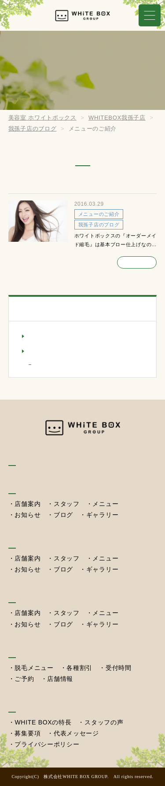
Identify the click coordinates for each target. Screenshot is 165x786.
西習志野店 (26, 594)
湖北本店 (23, 540)
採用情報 (23, 703)
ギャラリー (102, 514)
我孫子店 (23, 485)
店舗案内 (27, 503)
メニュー (105, 503)
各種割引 (79, 667)
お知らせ (27, 514)
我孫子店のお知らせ (60, 335)
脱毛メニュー (34, 667)
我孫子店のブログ (56, 350)
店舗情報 (60, 678)
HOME (19, 457)
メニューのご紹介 (61, 363)
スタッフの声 (103, 722)
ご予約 (24, 678)
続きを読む (137, 261)
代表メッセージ (76, 733)
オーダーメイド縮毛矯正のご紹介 (70, 184)
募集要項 (27, 733)
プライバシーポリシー (47, 744)
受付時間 (119, 667)
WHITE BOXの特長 (43, 722)
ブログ (63, 514)
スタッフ (67, 503)
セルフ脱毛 (26, 649)
